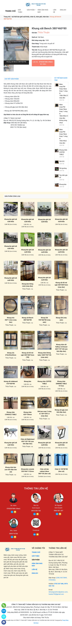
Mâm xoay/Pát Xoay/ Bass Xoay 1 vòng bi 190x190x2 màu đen (63, 136)
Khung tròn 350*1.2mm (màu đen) (11, 320)
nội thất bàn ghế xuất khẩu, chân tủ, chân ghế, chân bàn (30, 17)
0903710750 (13, 534)
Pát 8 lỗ (61, 161)
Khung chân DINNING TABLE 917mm (61, 384)
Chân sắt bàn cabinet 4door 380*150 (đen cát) (44, 471)
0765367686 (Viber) (46, 62)
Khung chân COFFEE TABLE (63, 152)
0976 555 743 (36, 511)
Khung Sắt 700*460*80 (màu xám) (44, 320)
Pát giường (63, 168)
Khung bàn (62, 184)
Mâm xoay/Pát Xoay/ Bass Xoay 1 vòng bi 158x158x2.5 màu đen (63, 91)
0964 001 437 (58, 511)
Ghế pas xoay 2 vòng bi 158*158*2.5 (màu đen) (44, 414)
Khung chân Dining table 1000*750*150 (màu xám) (44, 355)
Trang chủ (7, 17)
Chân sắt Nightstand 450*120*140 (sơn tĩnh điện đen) (27, 441)
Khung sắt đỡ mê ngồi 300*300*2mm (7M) (27, 355)
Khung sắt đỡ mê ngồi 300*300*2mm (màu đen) (61, 285)
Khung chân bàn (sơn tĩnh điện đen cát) (11, 469)
